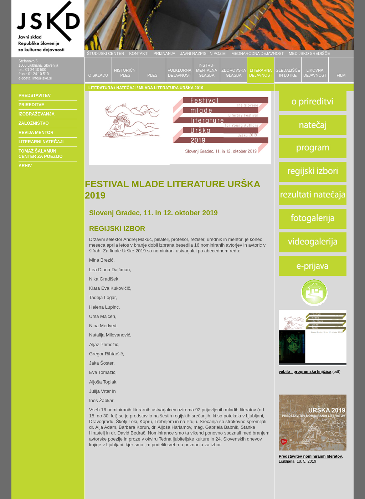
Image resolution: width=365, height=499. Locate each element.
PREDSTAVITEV (35, 95)
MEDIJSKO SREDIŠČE (309, 53)
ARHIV (25, 165)
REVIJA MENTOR (36, 132)
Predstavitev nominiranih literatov (310, 456)
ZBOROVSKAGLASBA (233, 72)
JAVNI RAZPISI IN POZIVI (203, 53)
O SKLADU (98, 75)
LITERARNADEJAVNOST (260, 72)
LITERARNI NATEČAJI (41, 141)
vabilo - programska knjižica (305, 371)
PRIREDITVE (31, 104)
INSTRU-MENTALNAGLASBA (206, 70)
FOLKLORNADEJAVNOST (179, 72)
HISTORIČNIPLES (125, 72)
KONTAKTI (139, 53)
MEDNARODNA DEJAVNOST (257, 53)
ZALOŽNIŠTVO (34, 123)
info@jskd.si (42, 78)
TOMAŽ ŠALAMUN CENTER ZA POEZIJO (41, 154)
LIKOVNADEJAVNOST (315, 72)
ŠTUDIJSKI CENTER (105, 53)
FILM (340, 75)
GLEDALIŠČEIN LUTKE (288, 72)
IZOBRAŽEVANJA (37, 114)
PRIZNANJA (164, 53)
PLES (152, 75)
